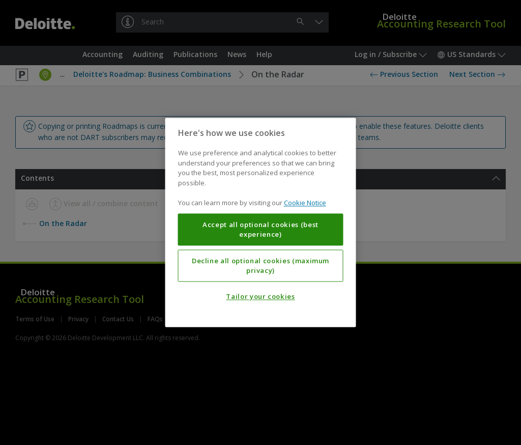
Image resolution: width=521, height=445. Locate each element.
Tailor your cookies (260, 296)
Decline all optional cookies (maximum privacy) (260, 266)
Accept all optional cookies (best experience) (260, 229)
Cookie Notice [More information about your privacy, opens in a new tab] (305, 203)
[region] (260, 222)
